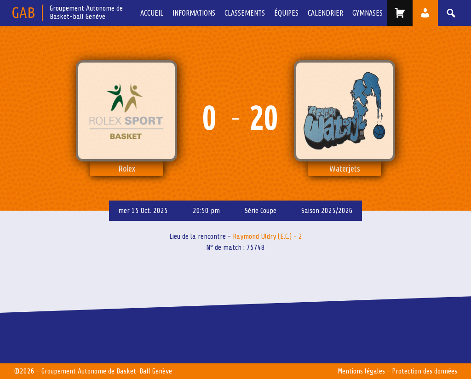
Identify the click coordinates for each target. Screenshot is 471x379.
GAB (23, 12)
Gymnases (367, 13)
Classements (244, 13)
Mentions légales (361, 371)
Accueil (151, 13)
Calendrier (325, 13)
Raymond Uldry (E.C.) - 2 (267, 236)
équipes (286, 13)
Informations (193, 13)
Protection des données (424, 371)
